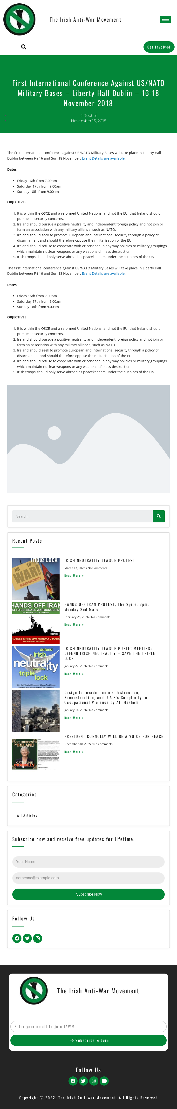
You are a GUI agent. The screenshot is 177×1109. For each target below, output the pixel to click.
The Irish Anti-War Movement (86, 19)
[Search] (159, 516)
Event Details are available (103, 158)
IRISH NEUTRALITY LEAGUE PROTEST (100, 560)
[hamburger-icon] (165, 19)
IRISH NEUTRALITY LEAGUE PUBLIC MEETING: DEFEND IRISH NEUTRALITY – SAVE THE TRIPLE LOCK (110, 653)
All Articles (27, 815)
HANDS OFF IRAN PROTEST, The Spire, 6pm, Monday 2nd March (106, 606)
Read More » (74, 575)
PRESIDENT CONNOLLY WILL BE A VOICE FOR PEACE (114, 736)
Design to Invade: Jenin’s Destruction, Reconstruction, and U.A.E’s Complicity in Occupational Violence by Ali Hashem (106, 697)
